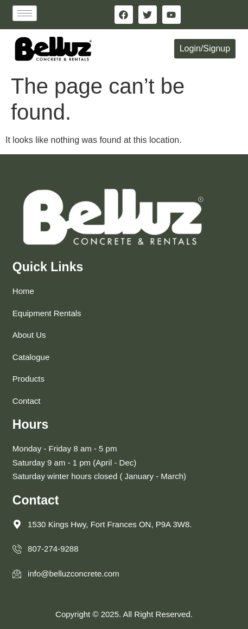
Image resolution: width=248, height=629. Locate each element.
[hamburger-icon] (24, 13)
